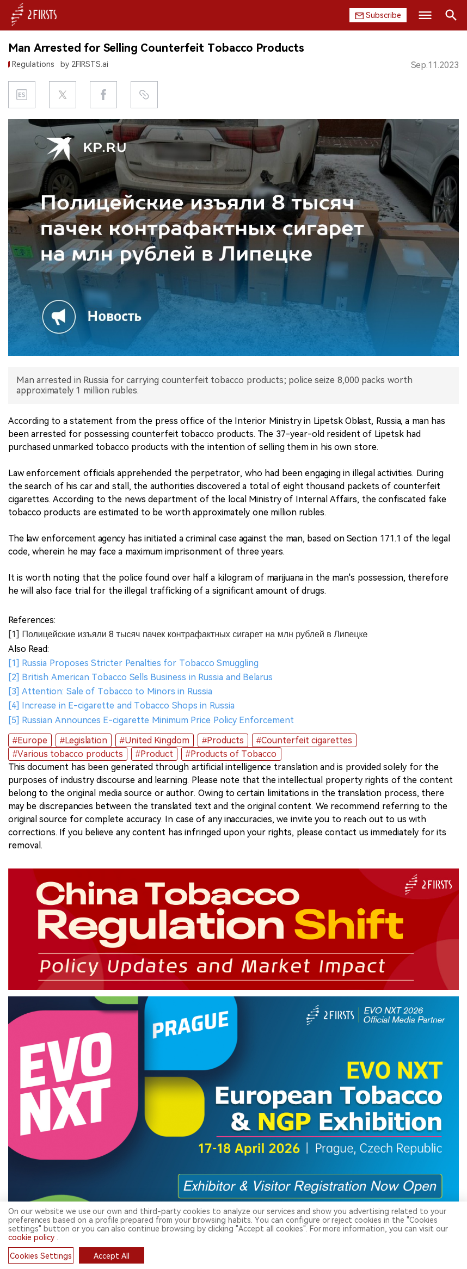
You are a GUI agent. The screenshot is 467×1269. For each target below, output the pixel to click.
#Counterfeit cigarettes (304, 740)
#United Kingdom (154, 740)
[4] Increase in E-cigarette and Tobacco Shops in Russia (121, 705)
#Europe (30, 740)
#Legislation (83, 740)
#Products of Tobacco (231, 754)
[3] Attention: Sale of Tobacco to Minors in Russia (110, 691)
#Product (154, 754)
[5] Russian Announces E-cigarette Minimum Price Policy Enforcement (151, 720)
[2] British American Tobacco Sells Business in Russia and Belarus (140, 677)
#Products (223, 740)
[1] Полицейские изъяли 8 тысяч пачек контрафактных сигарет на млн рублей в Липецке (187, 634)
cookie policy (31, 1237)
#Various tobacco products (68, 754)
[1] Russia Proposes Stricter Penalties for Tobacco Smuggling (133, 663)
